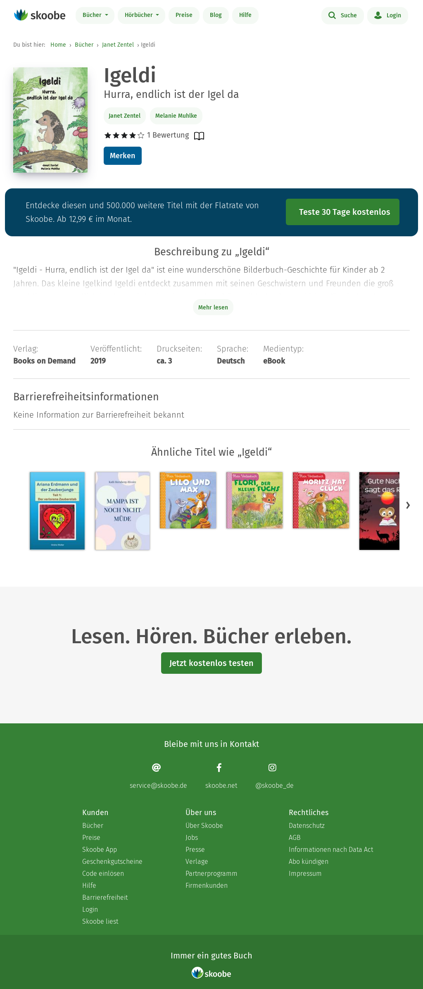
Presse (195, 849)
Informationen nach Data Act (331, 849)
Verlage (196, 861)
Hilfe (245, 15)
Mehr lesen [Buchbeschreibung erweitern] (213, 307)
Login (387, 15)
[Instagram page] (274, 776)
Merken (122, 155)
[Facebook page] (221, 776)
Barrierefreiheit (105, 897)
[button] (408, 505)
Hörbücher (139, 15)
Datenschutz (307, 826)
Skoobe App (99, 849)
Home (58, 44)
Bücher (93, 15)
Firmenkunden (206, 885)
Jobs (191, 838)
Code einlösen (103, 873)
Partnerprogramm (211, 873)
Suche (342, 15)
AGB (295, 838)
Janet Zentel (118, 44)
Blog (216, 15)
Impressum (305, 873)
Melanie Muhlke (176, 115)
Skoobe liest (100, 921)
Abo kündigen (308, 861)
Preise (184, 15)
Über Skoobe (204, 826)
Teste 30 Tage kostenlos (344, 212)
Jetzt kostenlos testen (211, 663)
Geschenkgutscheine (112, 861)
